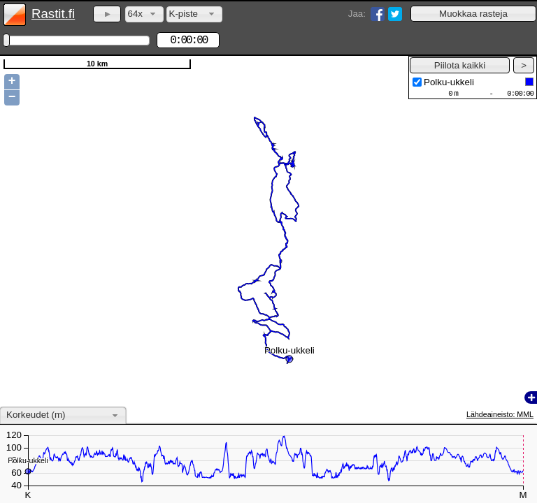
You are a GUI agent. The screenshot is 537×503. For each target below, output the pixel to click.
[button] (473, 14)
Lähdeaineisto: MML (500, 414)
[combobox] (144, 14)
